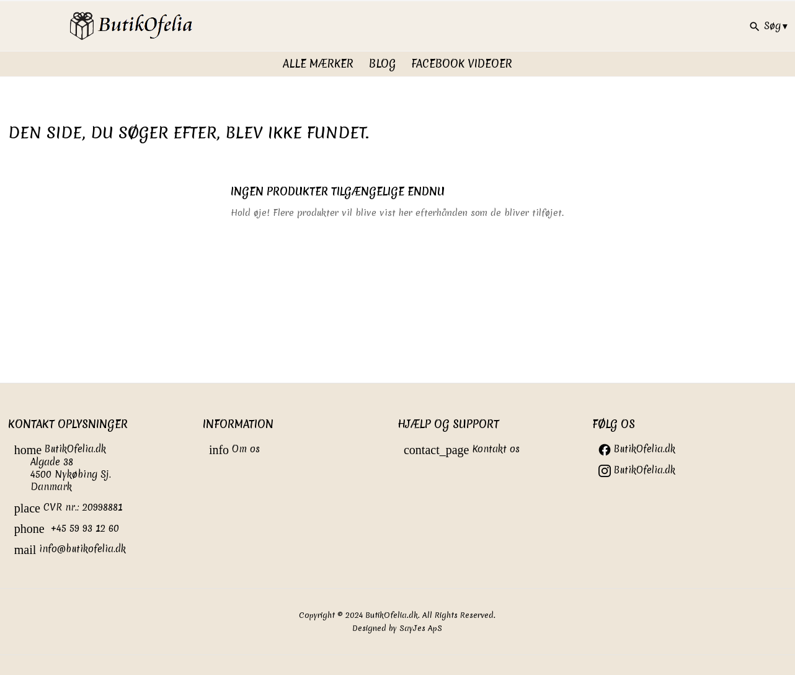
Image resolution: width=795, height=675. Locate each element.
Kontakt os (462, 448)
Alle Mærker (318, 63)
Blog (382, 63)
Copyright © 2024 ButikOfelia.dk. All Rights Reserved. (397, 615)
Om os (234, 448)
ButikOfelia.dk (636, 448)
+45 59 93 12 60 (66, 528)
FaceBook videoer (461, 63)
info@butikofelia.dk (70, 548)
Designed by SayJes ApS (397, 628)
